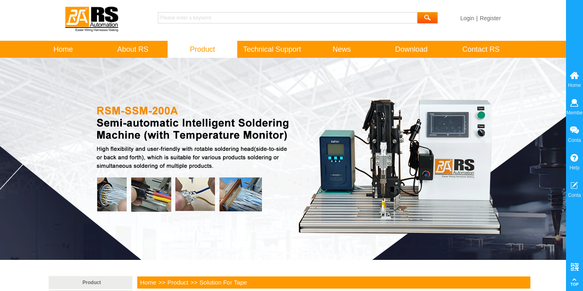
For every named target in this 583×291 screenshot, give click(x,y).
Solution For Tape (223, 282)
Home (148, 282)
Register (490, 18)
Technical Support (272, 49)
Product (178, 282)
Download (411, 49)
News (341, 49)
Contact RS (481, 49)
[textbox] (287, 17)
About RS (132, 49)
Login (467, 18)
